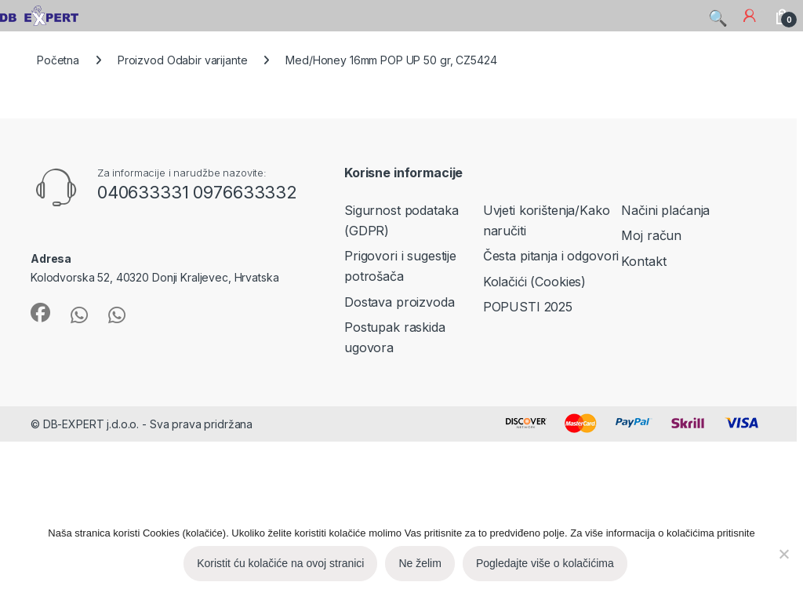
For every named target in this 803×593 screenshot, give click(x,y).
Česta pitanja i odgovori (551, 256)
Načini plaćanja (665, 210)
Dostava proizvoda (399, 302)
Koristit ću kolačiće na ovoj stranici (280, 563)
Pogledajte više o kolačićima (545, 563)
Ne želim (419, 563)
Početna (58, 60)
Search (716, 15)
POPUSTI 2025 (527, 307)
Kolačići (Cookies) (534, 281)
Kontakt (643, 261)
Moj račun (651, 235)
